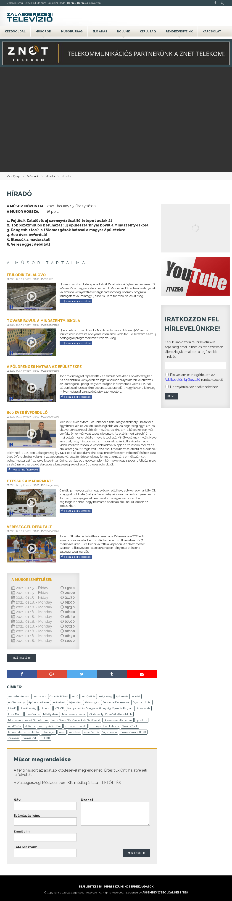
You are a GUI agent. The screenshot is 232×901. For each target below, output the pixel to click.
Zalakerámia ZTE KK (133, 732)
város (62, 732)
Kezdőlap (13, 176)
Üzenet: (87, 800)
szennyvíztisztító (75, 726)
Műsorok (43, 31)
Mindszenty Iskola (73, 714)
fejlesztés (75, 702)
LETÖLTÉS (111, 782)
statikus (30, 726)
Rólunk (123, 31)
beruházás (39, 696)
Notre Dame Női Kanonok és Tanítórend (75, 720)
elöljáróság (105, 696)
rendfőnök (14, 726)
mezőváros (33, 714)
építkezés (122, 696)
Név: (17, 800)
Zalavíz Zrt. (29, 738)
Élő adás (99, 31)
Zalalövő (13, 738)
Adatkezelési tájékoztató (182, 379)
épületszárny (16, 702)
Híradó (50, 176)
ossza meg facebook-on (76, 301)
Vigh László (109, 732)
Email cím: (22, 831)
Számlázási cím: (27, 815)
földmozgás (91, 702)
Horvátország (28, 708)
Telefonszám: (25, 847)
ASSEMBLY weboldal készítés (165, 892)
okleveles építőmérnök (118, 720)
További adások (21, 658)
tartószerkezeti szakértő (23, 732)
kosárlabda (143, 708)
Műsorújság (72, 31)
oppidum (141, 720)
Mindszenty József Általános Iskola (110, 714)
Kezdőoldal (15, 31)
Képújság (148, 31)
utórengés (48, 732)
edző (75, 696)
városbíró (74, 732)
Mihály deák (50, 714)
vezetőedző (91, 732)
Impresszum (113, 886)
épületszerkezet (39, 702)
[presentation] (115, 838)
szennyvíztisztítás (49, 726)
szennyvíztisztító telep (104, 726)
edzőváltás (88, 696)
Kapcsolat (212, 31)
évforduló (59, 702)
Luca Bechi (15, 714)
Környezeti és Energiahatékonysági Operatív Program (100, 708)
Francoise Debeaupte (116, 702)
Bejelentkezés (90, 886)
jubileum (45, 708)
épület (136, 696)
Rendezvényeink (179, 31)
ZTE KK (45, 738)
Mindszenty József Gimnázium (28, 720)
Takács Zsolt (130, 726)
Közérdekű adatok (139, 886)
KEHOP (59, 708)
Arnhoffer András (18, 696)
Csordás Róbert (59, 696)
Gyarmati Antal (142, 702)
